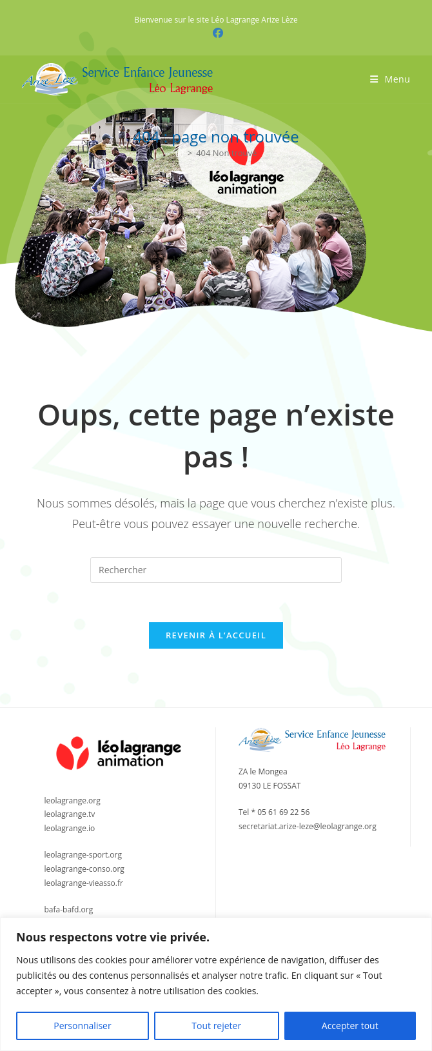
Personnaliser (82, 1025)
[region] (216, 984)
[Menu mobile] (390, 79)
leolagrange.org (72, 800)
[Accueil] (179, 153)
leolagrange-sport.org (83, 854)
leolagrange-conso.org (84, 868)
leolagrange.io (69, 828)
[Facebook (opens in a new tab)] (216, 33)
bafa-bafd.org (68, 909)
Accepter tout (350, 1025)
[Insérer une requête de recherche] (216, 570)
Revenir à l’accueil (216, 635)
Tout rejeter (216, 1025)
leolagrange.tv (69, 814)
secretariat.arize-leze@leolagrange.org (308, 826)
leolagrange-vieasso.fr (83, 883)
